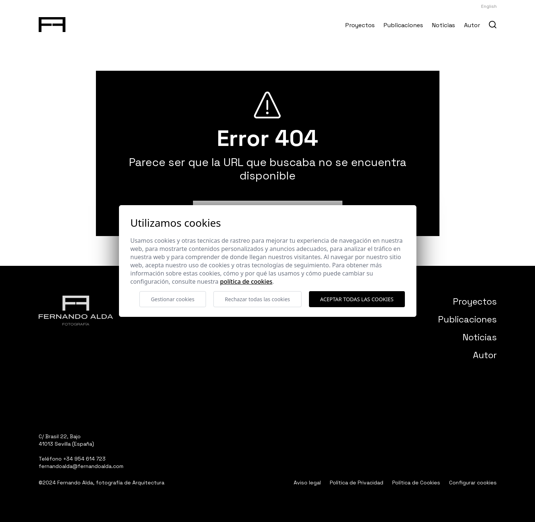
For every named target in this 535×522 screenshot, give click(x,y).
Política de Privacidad (356, 482)
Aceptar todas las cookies (356, 299)
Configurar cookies (473, 482)
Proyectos (360, 25)
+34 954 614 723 (84, 458)
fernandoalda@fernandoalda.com (81, 466)
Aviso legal (307, 482)
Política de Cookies (416, 482)
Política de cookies (246, 281)
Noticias (443, 25)
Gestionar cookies (172, 299)
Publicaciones (403, 25)
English (489, 6)
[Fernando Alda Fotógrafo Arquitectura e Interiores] (52, 23)
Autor (472, 25)
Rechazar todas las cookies (257, 299)
